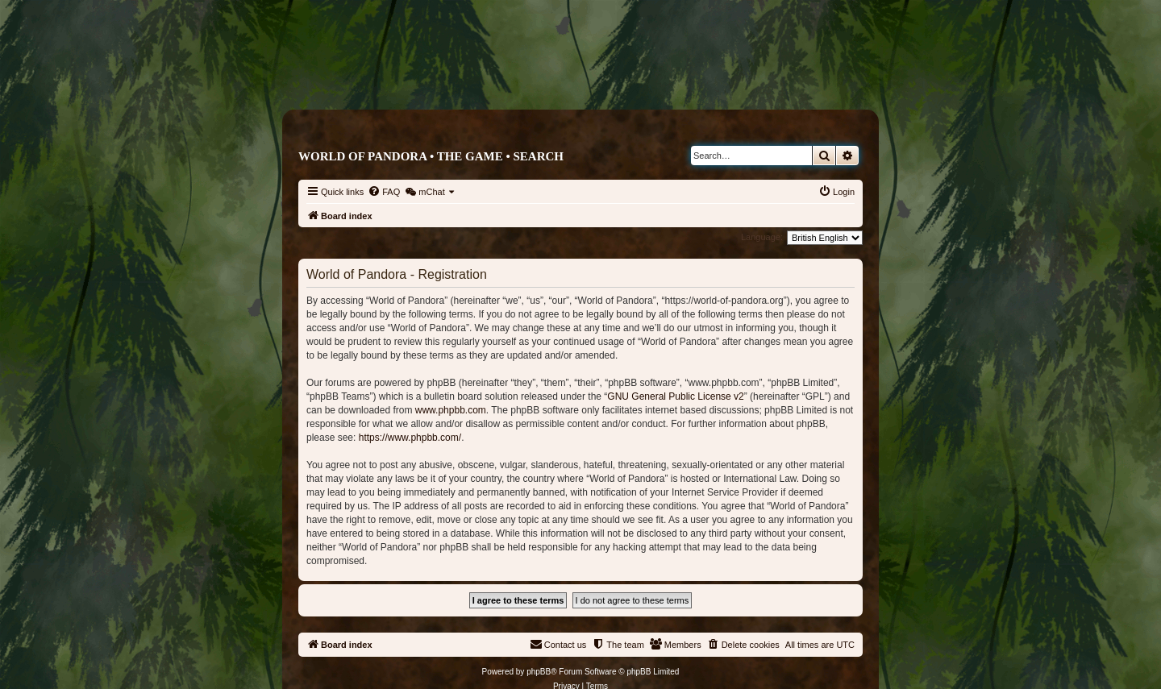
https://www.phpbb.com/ (410, 437)
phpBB (538, 671)
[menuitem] (384, 191)
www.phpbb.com (450, 410)
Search (538, 156)
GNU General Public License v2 (675, 396)
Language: (762, 237)
